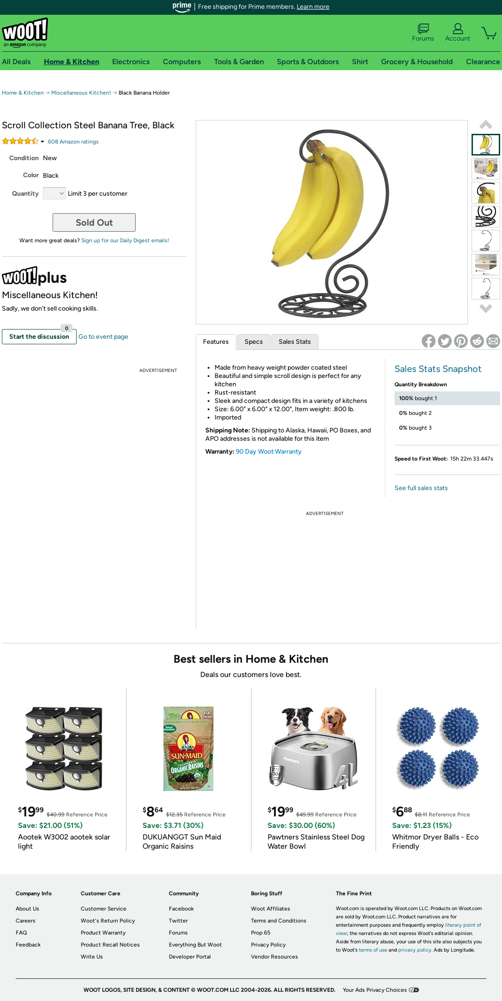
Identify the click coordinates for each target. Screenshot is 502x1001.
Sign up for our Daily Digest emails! (125, 240)
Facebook (181, 908)
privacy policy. (415, 950)
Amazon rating (73, 141)
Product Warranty (103, 932)
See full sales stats (421, 488)
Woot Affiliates (270, 908)
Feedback (28, 944)
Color (31, 175)
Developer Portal (190, 956)
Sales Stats (295, 342)
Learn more (313, 7)
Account (457, 32)
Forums (423, 32)
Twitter (178, 920)
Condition (24, 158)
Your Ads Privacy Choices (375, 990)
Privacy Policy (268, 944)
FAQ (21, 932)
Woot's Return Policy (108, 920)
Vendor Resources (274, 956)
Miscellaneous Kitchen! (81, 93)
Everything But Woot (195, 944)
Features (216, 342)
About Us (27, 908)
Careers (26, 920)
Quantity (25, 194)
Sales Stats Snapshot (438, 368)
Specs (254, 342)
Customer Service (103, 908)
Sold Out (94, 222)
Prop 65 (260, 932)
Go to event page (103, 337)
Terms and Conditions (278, 920)
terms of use (373, 950)
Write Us (92, 956)
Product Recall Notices (110, 944)
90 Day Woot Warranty (269, 452)
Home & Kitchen (23, 93)
